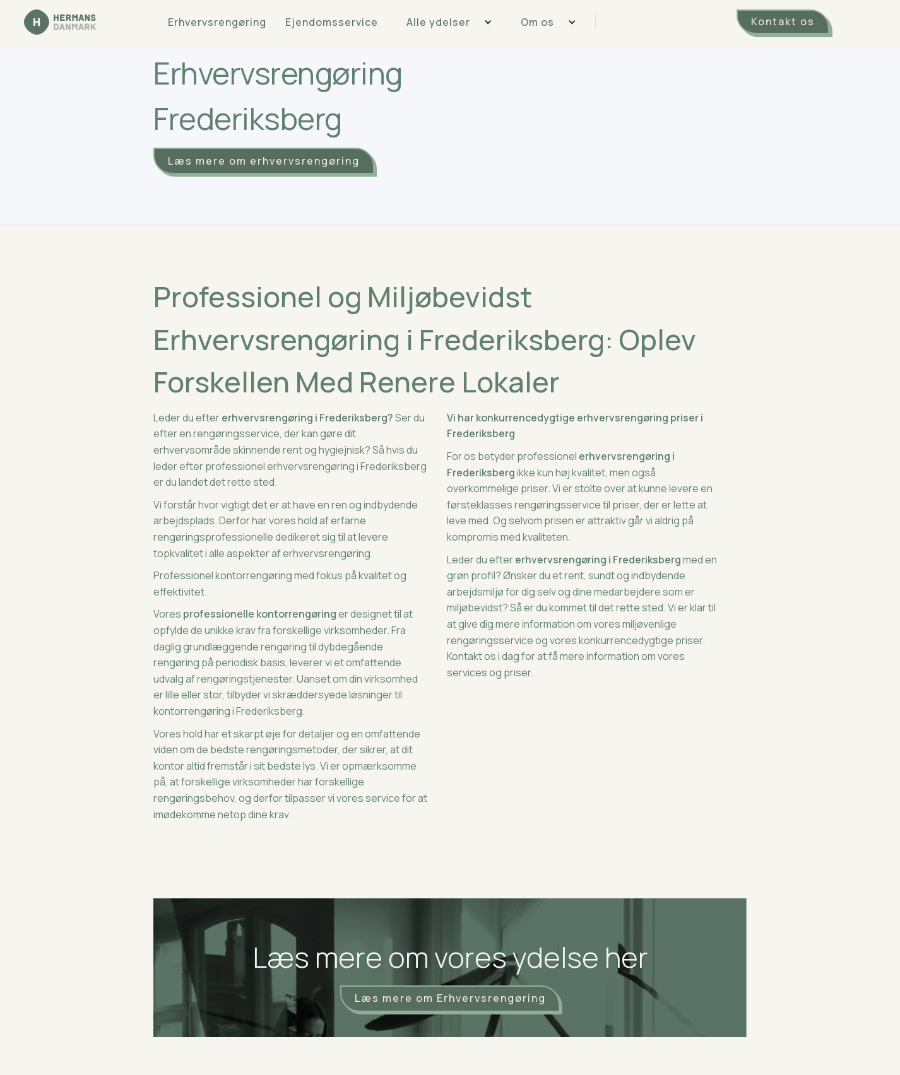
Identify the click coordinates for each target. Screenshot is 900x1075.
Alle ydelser (438, 22)
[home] (60, 22)
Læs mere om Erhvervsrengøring (450, 998)
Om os (537, 22)
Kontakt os (783, 21)
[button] (445, 22)
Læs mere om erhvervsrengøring (264, 161)
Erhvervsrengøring (217, 22)
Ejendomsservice (331, 22)
